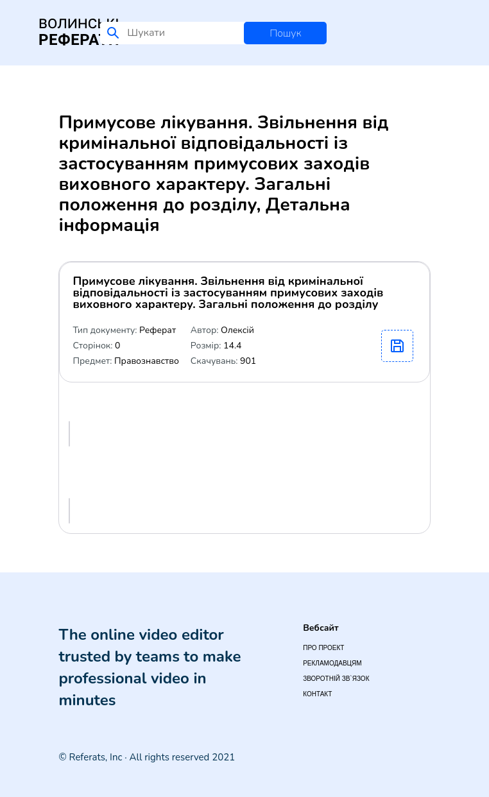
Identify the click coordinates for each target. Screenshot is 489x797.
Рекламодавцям (332, 663)
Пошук (285, 33)
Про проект (323, 647)
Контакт (317, 694)
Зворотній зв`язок (336, 678)
